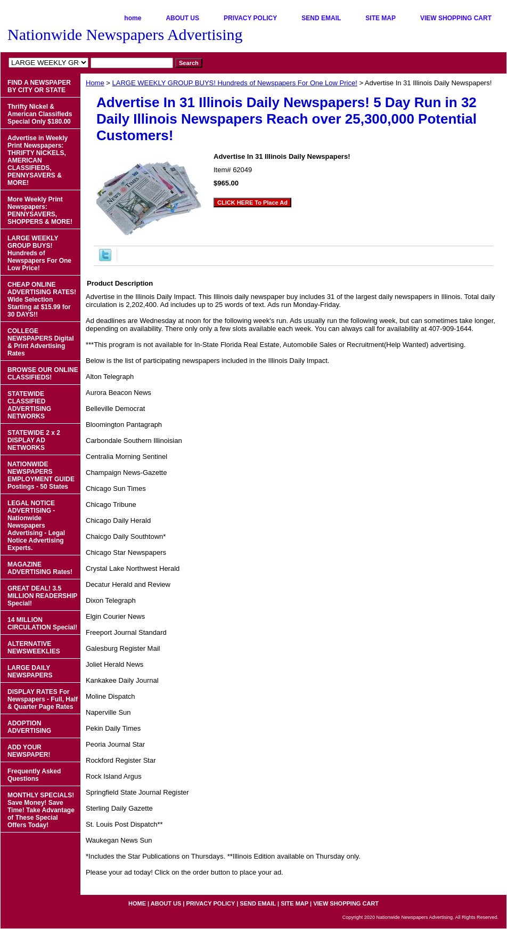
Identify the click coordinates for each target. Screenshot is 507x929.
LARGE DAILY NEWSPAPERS (29, 671)
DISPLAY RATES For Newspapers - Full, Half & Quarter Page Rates (42, 699)
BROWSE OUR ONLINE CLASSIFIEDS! (42, 373)
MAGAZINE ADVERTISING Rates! (39, 568)
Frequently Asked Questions (34, 775)
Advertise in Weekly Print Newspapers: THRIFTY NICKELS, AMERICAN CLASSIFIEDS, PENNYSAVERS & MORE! (37, 160)
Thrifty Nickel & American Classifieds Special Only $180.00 (39, 114)
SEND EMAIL (321, 18)
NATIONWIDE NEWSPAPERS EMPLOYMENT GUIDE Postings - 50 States (41, 475)
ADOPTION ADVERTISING (29, 727)
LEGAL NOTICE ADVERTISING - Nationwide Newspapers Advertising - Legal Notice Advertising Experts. (36, 525)
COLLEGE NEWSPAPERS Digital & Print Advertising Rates (40, 342)
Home (95, 83)
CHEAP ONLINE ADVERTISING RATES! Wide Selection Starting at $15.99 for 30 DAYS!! (41, 299)
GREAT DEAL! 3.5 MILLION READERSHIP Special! (42, 596)
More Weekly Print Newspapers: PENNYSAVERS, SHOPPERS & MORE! (39, 210)
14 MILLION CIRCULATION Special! (42, 623)
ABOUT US (182, 18)
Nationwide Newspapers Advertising (125, 34)
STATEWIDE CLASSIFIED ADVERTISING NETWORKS (29, 405)
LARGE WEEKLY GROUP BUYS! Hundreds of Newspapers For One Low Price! (234, 83)
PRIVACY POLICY (250, 18)
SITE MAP (380, 18)
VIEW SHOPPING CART (456, 18)
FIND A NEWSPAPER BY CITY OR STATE (39, 86)
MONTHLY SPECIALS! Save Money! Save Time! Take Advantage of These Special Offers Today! (41, 810)
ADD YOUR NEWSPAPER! (28, 751)
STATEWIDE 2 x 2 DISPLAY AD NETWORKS (33, 440)
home (132, 18)
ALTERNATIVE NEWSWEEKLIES (33, 647)
